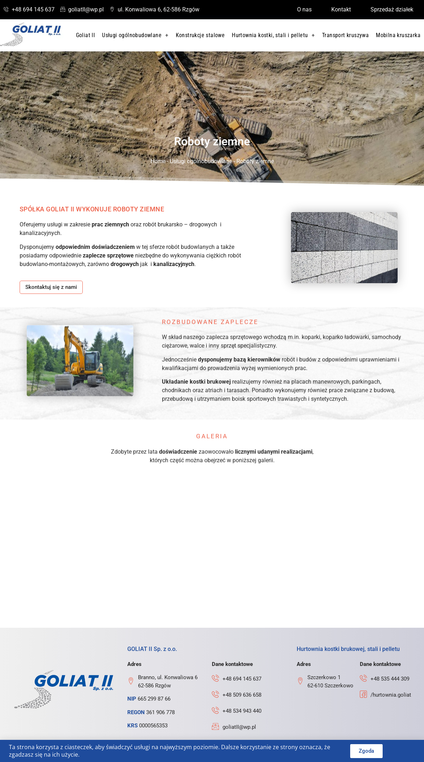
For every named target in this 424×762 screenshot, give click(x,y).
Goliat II (85, 35)
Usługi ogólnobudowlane (135, 35)
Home (157, 161)
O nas (304, 9)
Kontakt (341, 9)
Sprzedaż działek (392, 9)
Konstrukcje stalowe (200, 35)
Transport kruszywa (345, 35)
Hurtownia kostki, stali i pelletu (273, 35)
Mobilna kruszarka (398, 35)
